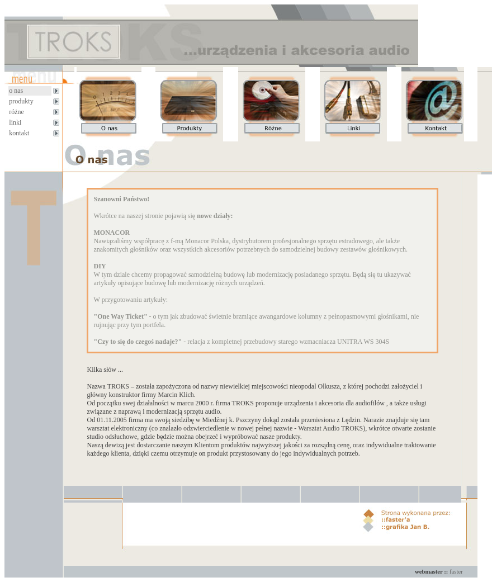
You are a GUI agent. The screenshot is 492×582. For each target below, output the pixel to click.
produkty (21, 101)
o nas (16, 90)
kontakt (19, 133)
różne (16, 112)
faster (456, 572)
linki (15, 122)
